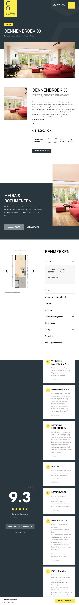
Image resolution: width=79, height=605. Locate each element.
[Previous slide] (6, 60)
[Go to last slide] (6, 271)
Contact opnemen (65, 601)
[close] (71, 5)
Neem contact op (42, 151)
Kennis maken (20, 532)
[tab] (8, 75)
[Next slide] (72, 60)
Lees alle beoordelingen (20, 526)
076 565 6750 (59, 5)
